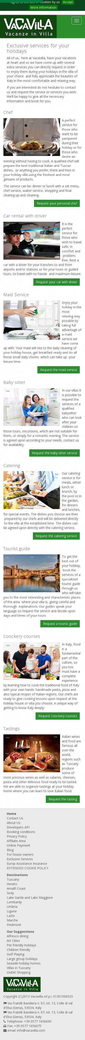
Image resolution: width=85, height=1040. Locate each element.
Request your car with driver (56, 282)
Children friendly (18, 949)
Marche (12, 920)
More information (43, 7)
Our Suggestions (20, 931)
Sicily (10, 893)
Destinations (17, 875)
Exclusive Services (20, 859)
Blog (10, 850)
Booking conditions (21, 832)
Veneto (12, 884)
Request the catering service (56, 536)
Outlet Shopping (18, 972)
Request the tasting (63, 799)
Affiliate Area (16, 841)
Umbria (12, 906)
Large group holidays (22, 959)
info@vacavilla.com (31, 1030)
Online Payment (18, 845)
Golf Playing (15, 954)
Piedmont (14, 925)
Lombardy (14, 902)
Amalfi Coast (16, 888)
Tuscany (13, 879)
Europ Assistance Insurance (27, 863)
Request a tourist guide (60, 623)
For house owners (20, 854)
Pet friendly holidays (21, 945)
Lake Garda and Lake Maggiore (30, 897)
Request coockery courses (57, 716)
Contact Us (15, 818)
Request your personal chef (57, 203)
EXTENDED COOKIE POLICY (27, 868)
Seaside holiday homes (24, 963)
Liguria (12, 911)
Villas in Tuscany (19, 968)
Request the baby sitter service (54, 453)
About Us (13, 823)
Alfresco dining (17, 936)
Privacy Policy (17, 836)
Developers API (18, 827)
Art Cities (13, 940)
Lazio (11, 915)
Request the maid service (58, 370)
